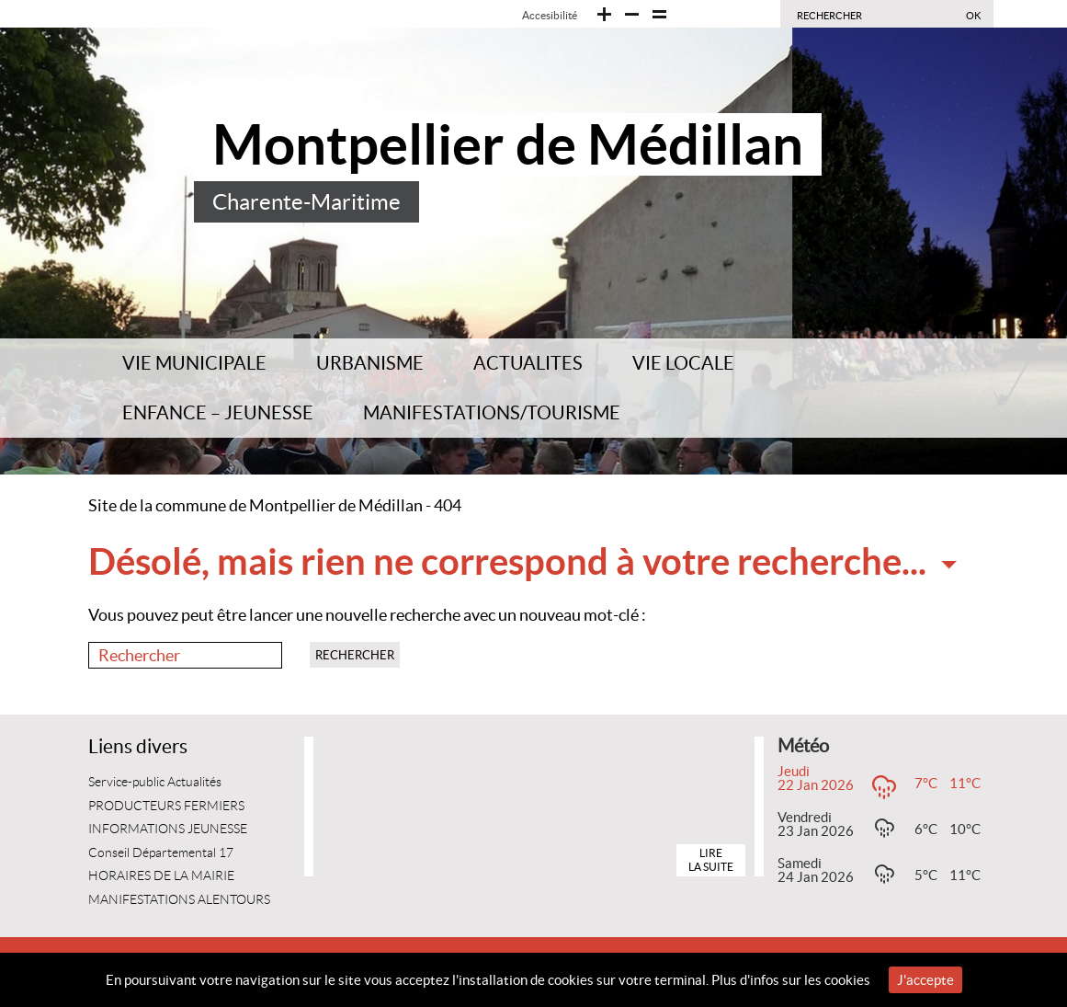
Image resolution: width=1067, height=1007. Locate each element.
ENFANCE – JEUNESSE (217, 413)
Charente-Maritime (306, 201)
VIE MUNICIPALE (194, 363)
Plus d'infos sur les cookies (790, 980)
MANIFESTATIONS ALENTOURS (179, 900)
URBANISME (370, 363)
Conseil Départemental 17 (160, 853)
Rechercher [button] (354, 655)
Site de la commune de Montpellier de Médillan (255, 505)
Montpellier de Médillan (507, 144)
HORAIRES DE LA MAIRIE (161, 876)
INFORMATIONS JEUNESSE (167, 829)
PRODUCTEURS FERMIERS (166, 806)
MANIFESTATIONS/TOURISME (491, 413)
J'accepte (925, 980)
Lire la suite (710, 859)
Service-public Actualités (154, 782)
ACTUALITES (528, 363)
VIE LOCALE (683, 363)
